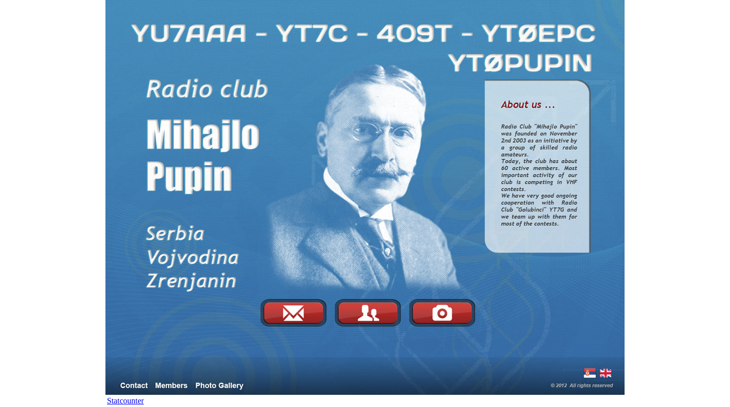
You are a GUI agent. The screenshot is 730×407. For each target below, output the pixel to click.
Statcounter (125, 400)
